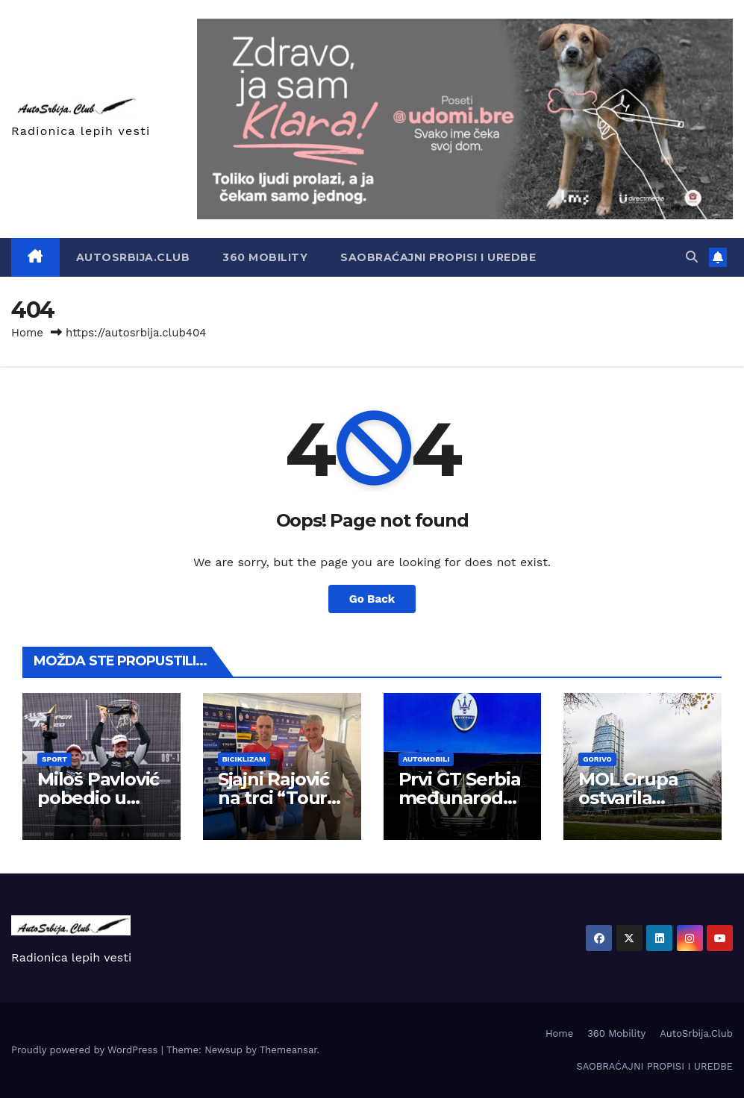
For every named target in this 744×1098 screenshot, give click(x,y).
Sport (54, 759)
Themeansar (288, 1049)
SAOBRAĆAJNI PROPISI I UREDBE (438, 257)
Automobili (426, 759)
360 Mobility (264, 257)
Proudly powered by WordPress (86, 1049)
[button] (692, 257)
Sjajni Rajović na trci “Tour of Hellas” (273, 797)
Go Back (372, 599)
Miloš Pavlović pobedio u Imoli (98, 797)
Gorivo (597, 759)
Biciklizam (244, 759)
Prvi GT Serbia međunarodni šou (459, 797)
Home (27, 332)
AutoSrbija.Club (133, 257)
